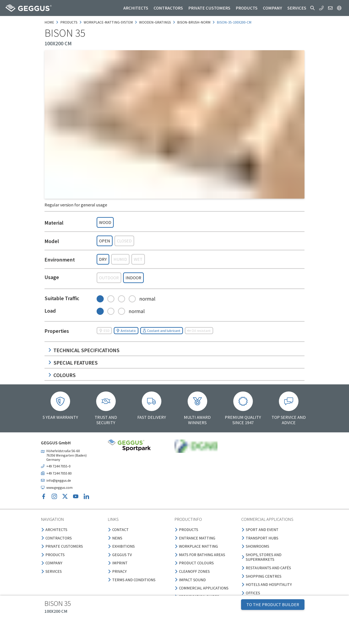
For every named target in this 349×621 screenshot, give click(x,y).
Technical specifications (84, 350)
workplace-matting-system (108, 22)
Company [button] (272, 8)
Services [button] (296, 8)
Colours (62, 375)
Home (49, 22)
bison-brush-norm (194, 22)
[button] (312, 8)
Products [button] (247, 8)
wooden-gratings (155, 22)
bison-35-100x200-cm (234, 22)
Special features (73, 362)
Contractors (168, 8)
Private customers (209, 8)
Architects (135, 8)
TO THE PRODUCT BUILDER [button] (272, 604)
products (68, 22)
